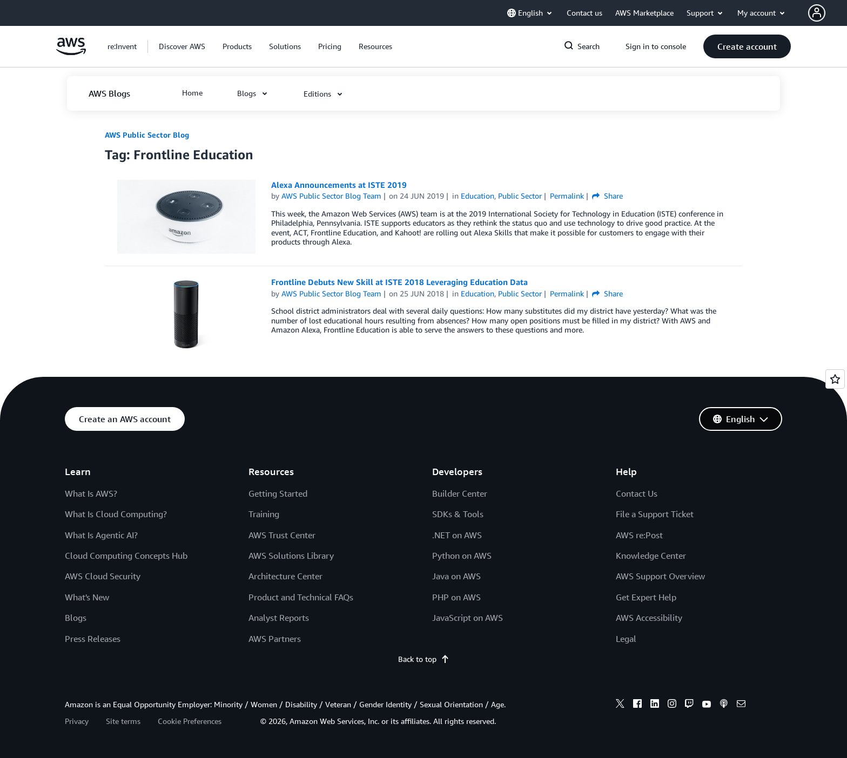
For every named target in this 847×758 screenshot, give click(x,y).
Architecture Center (285, 576)
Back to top (423, 659)
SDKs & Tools (457, 514)
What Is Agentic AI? (101, 535)
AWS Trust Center (281, 535)
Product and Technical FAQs (300, 597)
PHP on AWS (456, 597)
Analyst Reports (278, 617)
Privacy (77, 721)
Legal (626, 638)
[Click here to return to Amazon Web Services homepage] (71, 52)
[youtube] (706, 705)
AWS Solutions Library (291, 555)
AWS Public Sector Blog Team (331, 195)
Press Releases (92, 638)
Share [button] (607, 195)
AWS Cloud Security (102, 576)
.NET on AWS (457, 535)
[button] (827, 13)
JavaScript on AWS (467, 617)
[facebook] (637, 705)
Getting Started (277, 493)
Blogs (75, 617)
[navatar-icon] (816, 13)
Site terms (123, 721)
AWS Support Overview (660, 576)
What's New (87, 597)
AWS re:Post (639, 535)
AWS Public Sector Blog (147, 134)
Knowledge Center (651, 555)
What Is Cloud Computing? (116, 514)
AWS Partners (274, 638)
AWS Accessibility (649, 617)
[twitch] (689, 705)
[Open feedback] (835, 379)
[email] (741, 705)
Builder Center (459, 493)
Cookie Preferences (189, 721)
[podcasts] (724, 705)
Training (263, 514)
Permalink (567, 195)
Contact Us (636, 493)
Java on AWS (456, 576)
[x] (620, 705)
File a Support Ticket (655, 514)
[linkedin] (654, 705)
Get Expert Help (646, 597)
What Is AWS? (91, 493)
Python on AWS (462, 555)
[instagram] (672, 705)
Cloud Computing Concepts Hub (126, 555)
